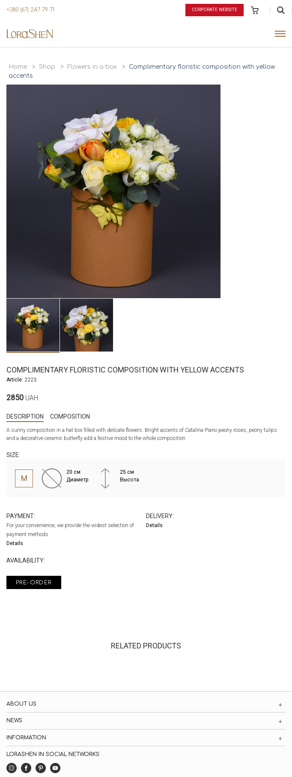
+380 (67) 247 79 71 (30, 10)
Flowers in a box (92, 67)
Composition (70, 416)
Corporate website (214, 9)
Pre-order (34, 583)
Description (25, 416)
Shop (47, 67)
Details (14, 543)
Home (18, 67)
